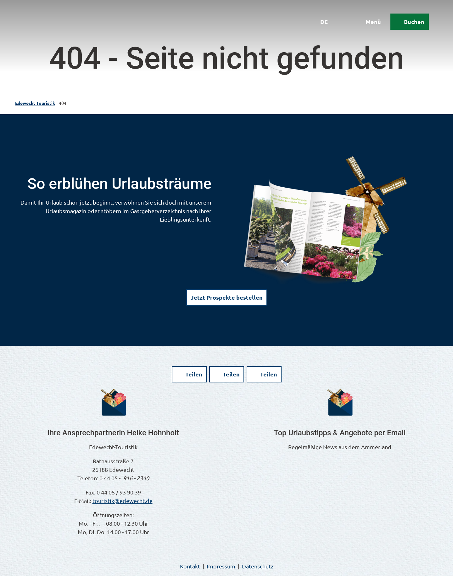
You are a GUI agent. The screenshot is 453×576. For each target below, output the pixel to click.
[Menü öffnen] (367, 22)
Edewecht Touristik (35, 103)
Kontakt (190, 566)
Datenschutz (257, 566)
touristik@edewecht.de (122, 500)
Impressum (221, 566)
